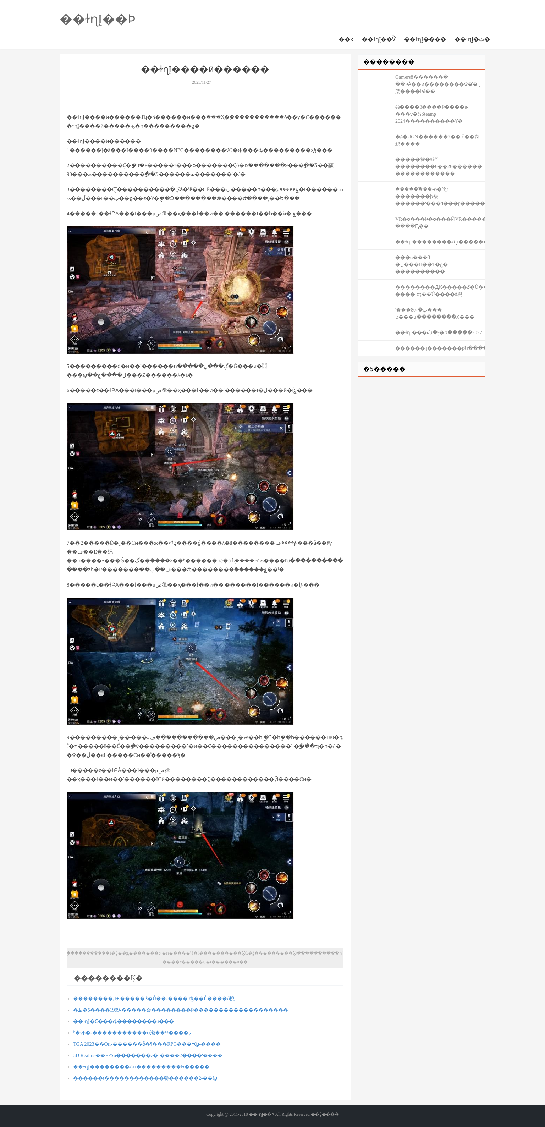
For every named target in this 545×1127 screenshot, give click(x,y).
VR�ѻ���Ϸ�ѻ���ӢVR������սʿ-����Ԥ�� (440, 222)
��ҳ (346, 39)
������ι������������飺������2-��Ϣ (145, 1078)
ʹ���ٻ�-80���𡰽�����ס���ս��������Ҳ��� (434, 313)
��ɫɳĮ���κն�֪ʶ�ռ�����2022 (438, 332)
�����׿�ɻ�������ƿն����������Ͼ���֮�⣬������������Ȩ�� (440, 348)
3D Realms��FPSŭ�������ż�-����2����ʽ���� (147, 1055)
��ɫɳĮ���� (425, 39)
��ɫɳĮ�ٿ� (472, 39)
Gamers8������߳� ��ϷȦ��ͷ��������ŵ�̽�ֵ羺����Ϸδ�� (436, 84)
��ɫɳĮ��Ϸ (98, 19)
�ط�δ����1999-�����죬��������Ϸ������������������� (180, 1010)
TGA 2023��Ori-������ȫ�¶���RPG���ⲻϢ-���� (147, 1044)
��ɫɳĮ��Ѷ (379, 39)
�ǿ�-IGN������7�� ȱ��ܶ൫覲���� (437, 140)
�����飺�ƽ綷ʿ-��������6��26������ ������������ (438, 166)
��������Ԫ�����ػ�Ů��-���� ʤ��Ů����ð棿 (154, 998)
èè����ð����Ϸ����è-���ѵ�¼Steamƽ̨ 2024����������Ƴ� (431, 114)
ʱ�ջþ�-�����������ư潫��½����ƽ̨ (132, 1032)
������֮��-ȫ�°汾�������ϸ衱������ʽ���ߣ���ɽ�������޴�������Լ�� (440, 196)
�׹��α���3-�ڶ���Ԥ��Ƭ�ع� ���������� (421, 264)
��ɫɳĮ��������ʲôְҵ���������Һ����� (141, 1067)
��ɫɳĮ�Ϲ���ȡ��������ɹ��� (123, 1021)
